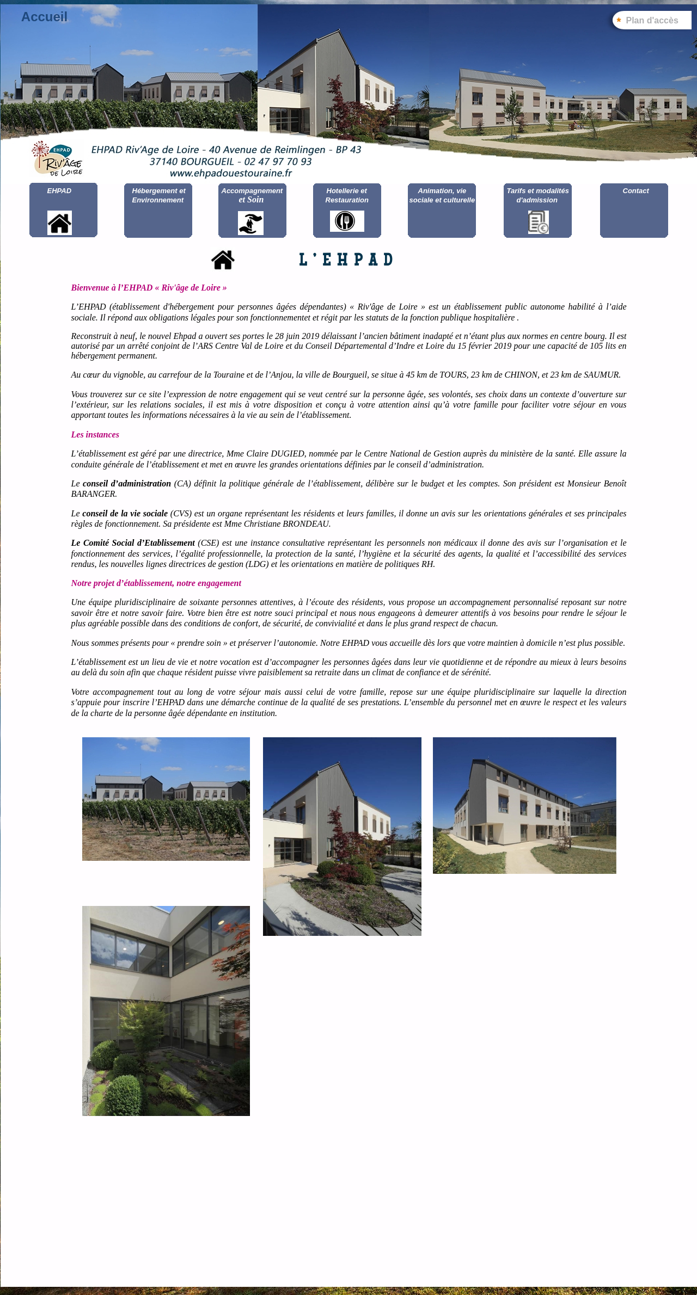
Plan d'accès (652, 20)
